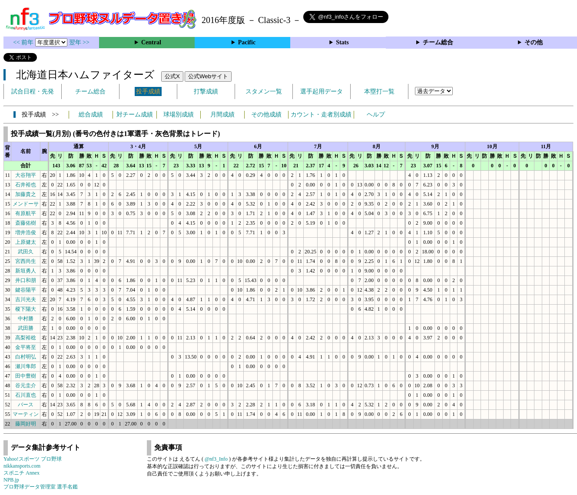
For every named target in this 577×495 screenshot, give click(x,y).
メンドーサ (26, 204)
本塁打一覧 (379, 91)
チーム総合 (438, 42)
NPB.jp (11, 480)
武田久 (25, 252)
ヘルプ (376, 114)
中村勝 (25, 319)
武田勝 (25, 328)
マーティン (26, 414)
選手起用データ (321, 91)
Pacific (246, 42)
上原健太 (25, 242)
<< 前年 (24, 42)
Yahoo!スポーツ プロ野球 (32, 459)
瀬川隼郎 (25, 366)
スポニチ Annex (21, 473)
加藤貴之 (25, 194)
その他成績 (266, 114)
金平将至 (25, 347)
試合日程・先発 (32, 91)
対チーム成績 (134, 114)
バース (25, 405)
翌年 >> (79, 42)
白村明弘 (25, 357)
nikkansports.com (21, 466)
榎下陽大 (25, 309)
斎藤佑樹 (25, 223)
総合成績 (91, 114)
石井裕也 (25, 185)
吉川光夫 (25, 299)
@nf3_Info (216, 459)
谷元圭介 (25, 385)
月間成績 (222, 114)
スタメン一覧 (263, 91)
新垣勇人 (25, 271)
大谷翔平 (25, 175)
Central (151, 42)
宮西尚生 (25, 261)
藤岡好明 (25, 424)
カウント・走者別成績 (321, 114)
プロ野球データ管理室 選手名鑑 (40, 487)
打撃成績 (206, 91)
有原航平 (25, 213)
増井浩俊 (25, 232)
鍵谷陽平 (25, 290)
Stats (342, 42)
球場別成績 (178, 114)
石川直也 (25, 395)
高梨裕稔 (25, 338)
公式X (172, 76)
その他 (533, 42)
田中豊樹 (25, 376)
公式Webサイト (208, 76)
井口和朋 (25, 280)
